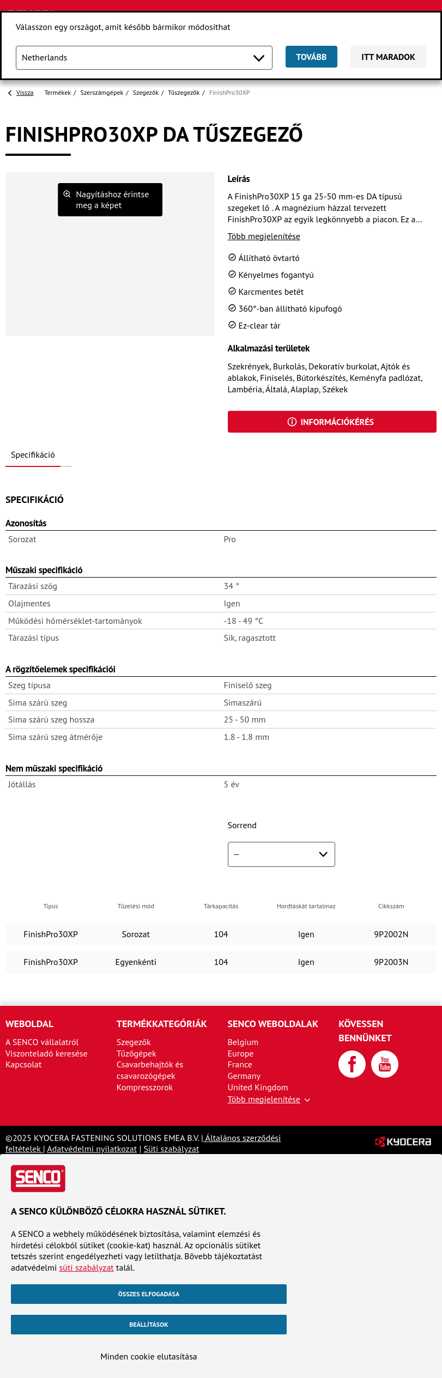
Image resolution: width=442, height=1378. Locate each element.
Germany (244, 1075)
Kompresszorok (145, 1087)
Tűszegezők (183, 92)
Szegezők (146, 92)
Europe (241, 1053)
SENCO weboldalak (273, 1023)
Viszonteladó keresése (46, 1053)
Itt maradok (388, 56)
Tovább (311, 56)
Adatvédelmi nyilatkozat (92, 1148)
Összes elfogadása (148, 1294)
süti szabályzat (86, 1267)
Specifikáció (33, 454)
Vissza (24, 92)
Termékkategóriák (162, 1023)
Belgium (243, 1041)
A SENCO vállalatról (41, 1041)
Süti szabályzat (171, 1148)
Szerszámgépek (102, 92)
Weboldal (29, 1023)
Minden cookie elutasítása (148, 1356)
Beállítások (148, 1324)
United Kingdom (258, 1087)
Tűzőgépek (136, 1053)
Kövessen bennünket (365, 1030)
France (240, 1064)
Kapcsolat (23, 1064)
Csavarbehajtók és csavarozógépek (150, 1070)
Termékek (57, 92)
